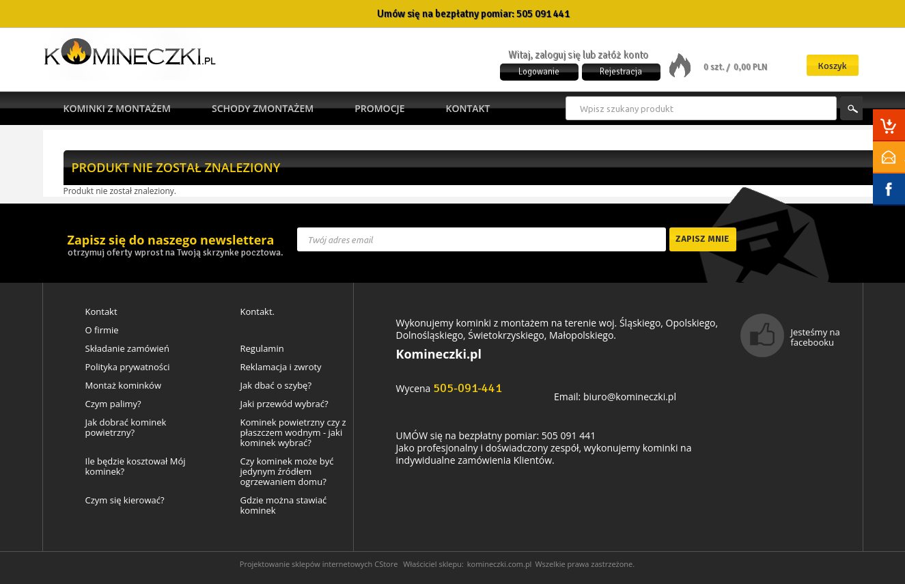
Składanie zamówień (127, 349)
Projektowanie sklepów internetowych (306, 564)
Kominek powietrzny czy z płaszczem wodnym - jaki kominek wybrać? (293, 432)
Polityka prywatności (127, 367)
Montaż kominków (123, 385)
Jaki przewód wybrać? (284, 404)
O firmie (102, 330)
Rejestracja (621, 71)
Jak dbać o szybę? (276, 385)
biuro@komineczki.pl (629, 396)
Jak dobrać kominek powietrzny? (126, 427)
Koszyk (832, 66)
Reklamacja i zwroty (281, 367)
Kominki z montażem (117, 108)
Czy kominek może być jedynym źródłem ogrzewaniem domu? (287, 471)
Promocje (379, 108)
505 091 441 (543, 14)
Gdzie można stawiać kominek (283, 505)
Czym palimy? (113, 404)
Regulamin (262, 349)
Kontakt (468, 108)
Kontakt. (257, 312)
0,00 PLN (750, 66)
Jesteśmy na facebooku (815, 337)
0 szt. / (718, 66)
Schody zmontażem (263, 108)
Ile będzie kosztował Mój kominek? (135, 466)
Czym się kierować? (125, 500)
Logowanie (538, 71)
